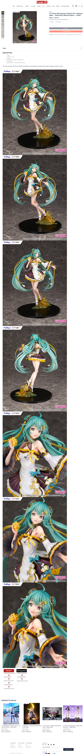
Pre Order (63, 34)
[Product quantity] (52, 25)
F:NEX (50, 11)
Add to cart (66, 28)
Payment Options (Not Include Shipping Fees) (58, 19)
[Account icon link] (82, 6)
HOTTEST (55, 34)
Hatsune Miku (70, 34)
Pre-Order (76, 34)
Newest (59, 34)
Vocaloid (79, 34)
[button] (73, 6)
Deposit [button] (51, 21)
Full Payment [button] (58, 21)
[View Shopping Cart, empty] (76, 6)
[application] (23, 6)
